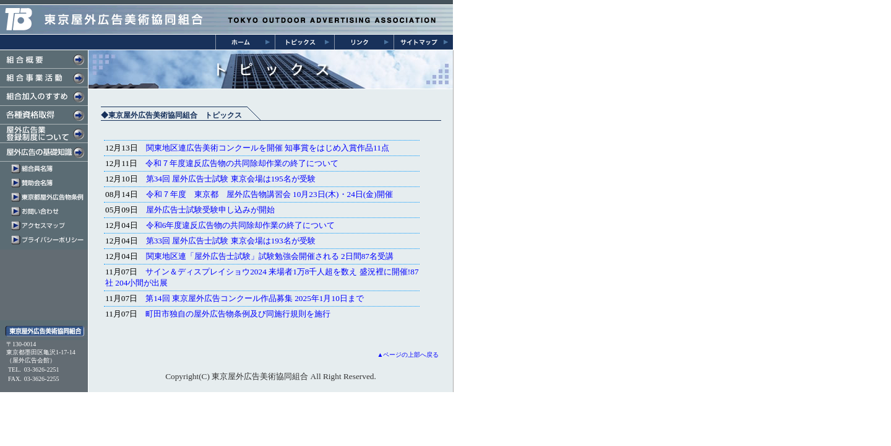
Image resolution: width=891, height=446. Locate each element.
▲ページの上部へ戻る (408, 354)
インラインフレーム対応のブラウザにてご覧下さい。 (262, 226)
